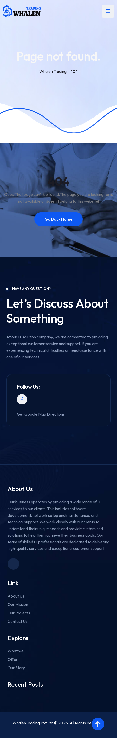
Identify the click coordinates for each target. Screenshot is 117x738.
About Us (16, 596)
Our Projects (19, 612)
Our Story (16, 667)
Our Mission (18, 604)
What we (16, 650)
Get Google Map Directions (41, 414)
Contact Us (18, 621)
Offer (13, 659)
